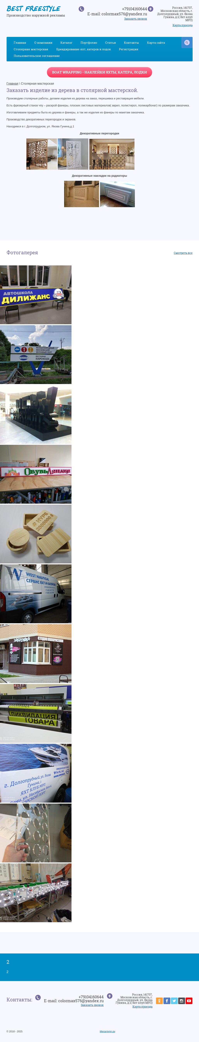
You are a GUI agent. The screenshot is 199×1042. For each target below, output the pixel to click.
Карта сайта (156, 42)
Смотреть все (183, 253)
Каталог (66, 42)
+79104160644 (134, 8)
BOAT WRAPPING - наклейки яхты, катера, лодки (99, 72)
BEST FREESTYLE (33, 9)
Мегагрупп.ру (107, 1031)
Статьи (110, 42)
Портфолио (89, 42)
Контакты (131, 42)
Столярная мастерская (31, 49)
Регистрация (128, 49)
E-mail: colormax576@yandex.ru (117, 13)
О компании (43, 42)
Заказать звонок (135, 19)
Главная (20, 42)
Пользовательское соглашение (37, 56)
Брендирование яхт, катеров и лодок (83, 49)
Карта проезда (183, 25)
